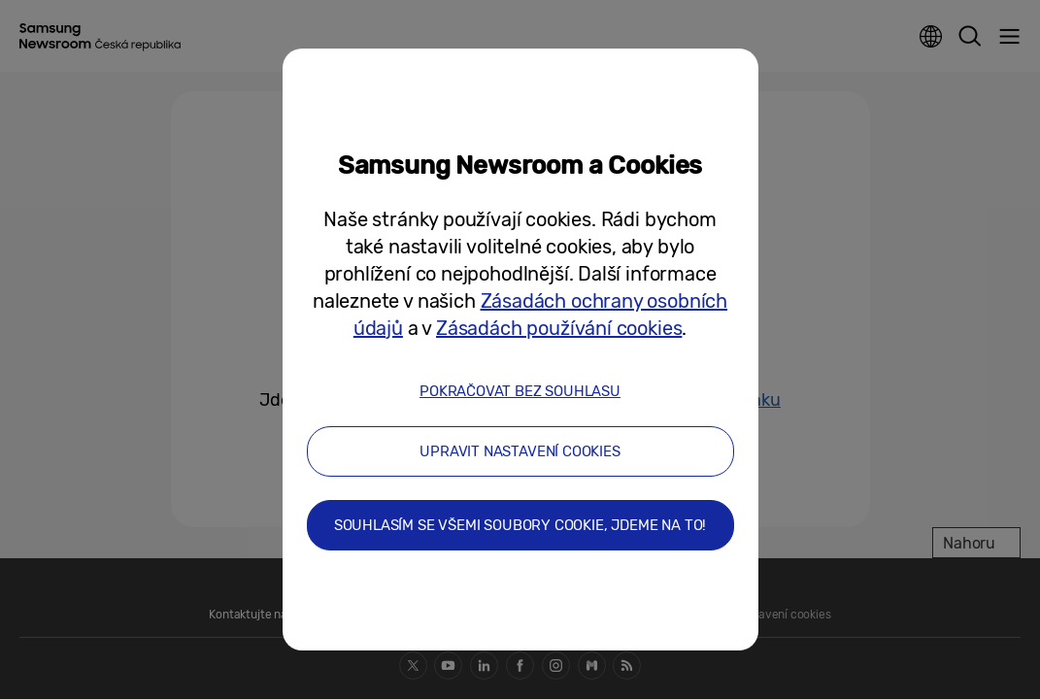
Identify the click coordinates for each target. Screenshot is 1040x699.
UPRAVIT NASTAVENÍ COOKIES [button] (520, 451)
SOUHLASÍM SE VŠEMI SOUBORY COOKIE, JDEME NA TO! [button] (520, 525)
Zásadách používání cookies (559, 328)
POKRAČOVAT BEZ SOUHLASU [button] (520, 391)
